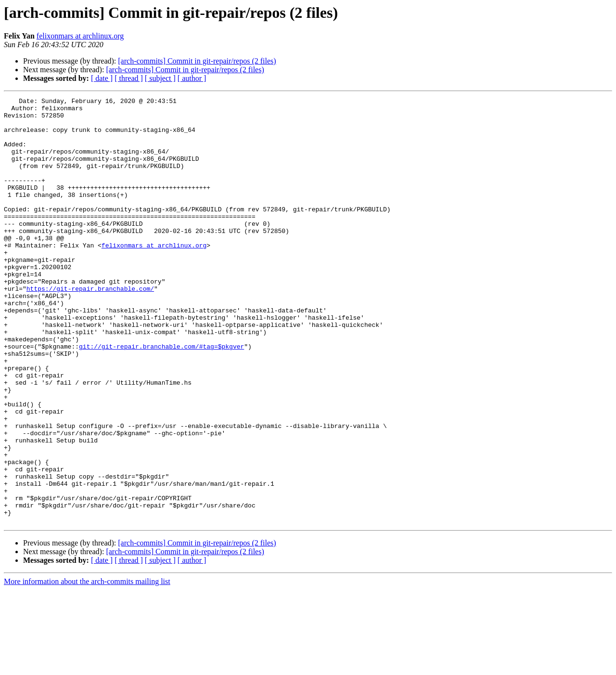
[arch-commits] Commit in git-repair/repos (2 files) (197, 61)
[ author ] (192, 78)
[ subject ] (160, 78)
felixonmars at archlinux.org (80, 36)
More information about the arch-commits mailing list (87, 666)
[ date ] (102, 78)
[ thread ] (129, 78)
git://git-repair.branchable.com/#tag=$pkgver (161, 396)
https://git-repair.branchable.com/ (90, 327)
